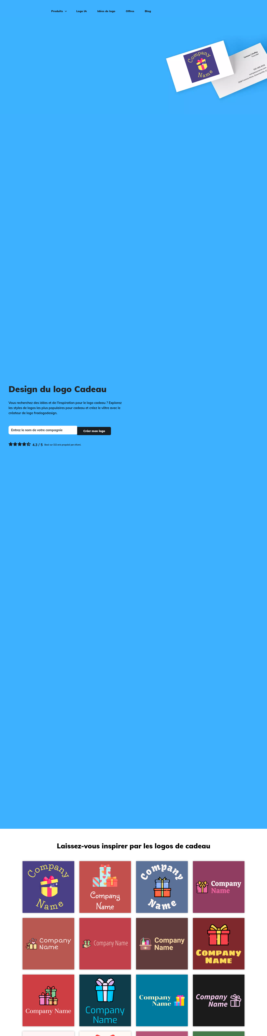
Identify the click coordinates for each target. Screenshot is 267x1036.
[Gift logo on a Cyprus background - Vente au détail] (105, 1000)
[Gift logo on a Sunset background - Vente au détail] (105, 944)
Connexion (252, 8)
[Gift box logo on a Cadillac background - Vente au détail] (219, 887)
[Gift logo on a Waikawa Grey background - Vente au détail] (162, 887)
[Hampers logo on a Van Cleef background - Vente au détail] (162, 944)
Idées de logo (105, 8)
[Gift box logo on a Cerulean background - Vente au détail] (162, 1000)
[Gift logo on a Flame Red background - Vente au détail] (219, 944)
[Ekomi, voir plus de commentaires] (45, 444)
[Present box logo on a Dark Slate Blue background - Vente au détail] (48, 887)
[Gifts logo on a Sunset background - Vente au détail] (105, 887)
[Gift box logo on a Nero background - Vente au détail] (219, 1000)
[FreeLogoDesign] (30, 8)
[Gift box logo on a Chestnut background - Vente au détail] (48, 944)
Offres (128, 8)
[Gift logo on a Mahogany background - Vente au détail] (48, 1000)
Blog (146, 8)
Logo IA (80, 8)
